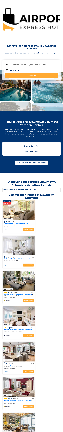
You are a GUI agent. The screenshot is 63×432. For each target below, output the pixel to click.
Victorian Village (42, 257)
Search (31, 75)
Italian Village (12, 257)
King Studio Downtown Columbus (13, 319)
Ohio (5, 224)
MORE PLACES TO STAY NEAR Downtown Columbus (31, 162)
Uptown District (12, 322)
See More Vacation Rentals (31, 334)
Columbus (9, 224)
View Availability (24, 227)
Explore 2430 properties (31, 151)
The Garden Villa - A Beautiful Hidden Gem (16, 221)
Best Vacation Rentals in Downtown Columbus (19, 190)
